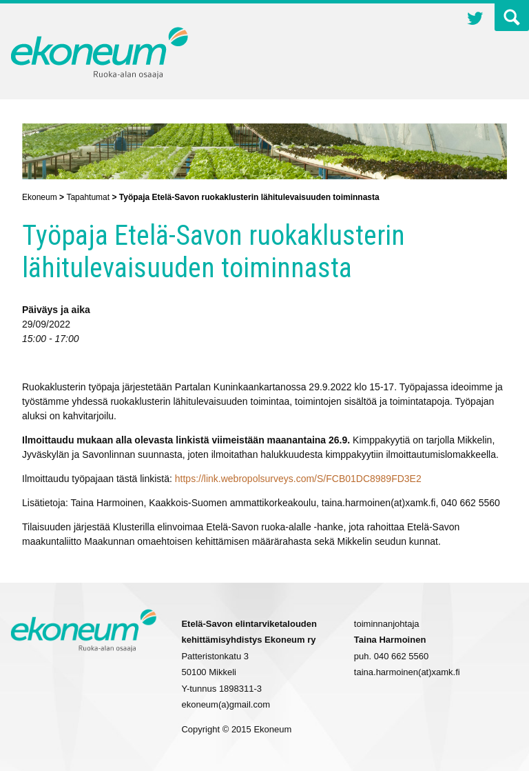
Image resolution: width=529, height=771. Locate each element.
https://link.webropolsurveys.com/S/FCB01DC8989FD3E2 (298, 478)
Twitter (475, 20)
